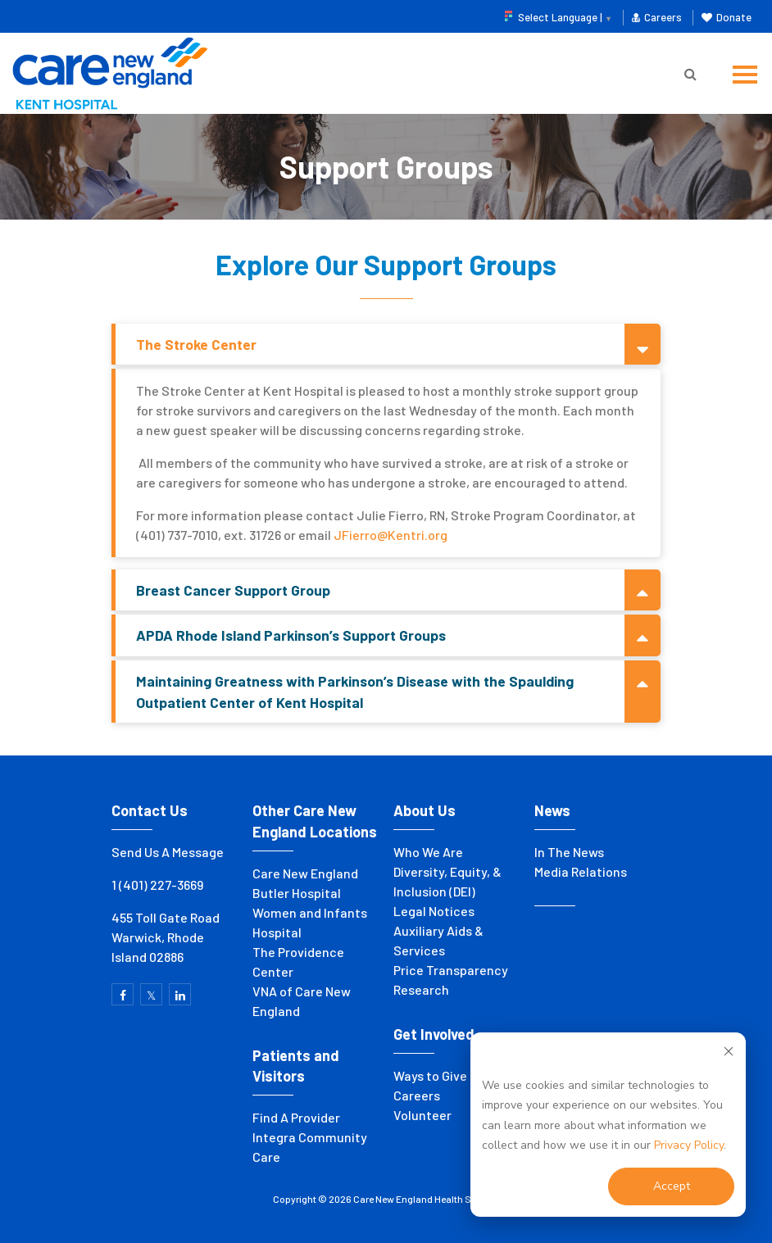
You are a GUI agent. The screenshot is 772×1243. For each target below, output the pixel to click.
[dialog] (608, 1124)
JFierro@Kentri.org (390, 534)
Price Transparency (450, 970)
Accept (671, 1186)
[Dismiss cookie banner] (728, 1054)
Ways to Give (430, 1075)
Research (421, 989)
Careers (657, 17)
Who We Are (428, 852)
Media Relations (580, 871)
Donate (727, 17)
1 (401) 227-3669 (157, 884)
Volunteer (422, 1115)
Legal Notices (434, 911)
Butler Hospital (296, 892)
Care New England (306, 873)
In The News (569, 852)
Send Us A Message (167, 852)
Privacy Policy (689, 1145)
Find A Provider (296, 1117)
